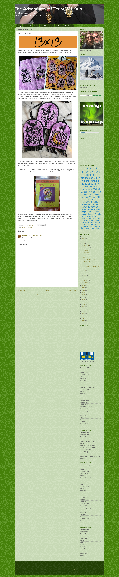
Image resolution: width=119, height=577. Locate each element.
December (86, 245)
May (84, 273)
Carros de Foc (87, 220)
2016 (83, 299)
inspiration (86, 212)
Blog (19, 26)
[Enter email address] (86, 95)
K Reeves (25, 235)
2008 (83, 318)
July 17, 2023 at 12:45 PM (35, 235)
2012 (83, 309)
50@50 (96, 189)
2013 (83, 306)
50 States (59, 26)
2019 (83, 292)
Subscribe (97, 95)
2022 (83, 285)
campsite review (95, 230)
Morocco (85, 226)
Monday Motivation (90, 224)
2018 (83, 295)
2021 (83, 287)
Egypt (96, 220)
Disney (90, 214)
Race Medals (69, 26)
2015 (83, 302)
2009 (83, 316)
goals (91, 226)
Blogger (76, 569)
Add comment (23, 244)
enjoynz (65, 569)
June (84, 270)
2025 (83, 238)
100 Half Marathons (47, 26)
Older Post (72, 290)
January (85, 282)
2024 (83, 241)
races (88, 168)
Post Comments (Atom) (31, 294)
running (95, 181)
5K (90, 194)
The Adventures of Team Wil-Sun (48, 8)
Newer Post (22, 290)
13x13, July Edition (88, 264)
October (85, 250)
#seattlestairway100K (90, 216)
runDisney (87, 183)
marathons (86, 189)
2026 (83, 236)
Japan (83, 214)
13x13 (23, 227)
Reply (23, 240)
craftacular (29, 227)
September (86, 252)
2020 (83, 290)
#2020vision (95, 222)
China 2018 (86, 222)
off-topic (97, 214)
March (85, 277)
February (86, 280)
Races (36, 26)
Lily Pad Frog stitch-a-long (90, 261)
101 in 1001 (27, 26)
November (86, 247)
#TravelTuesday (90, 202)
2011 (83, 311)
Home (47, 290)
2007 (83, 320)
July (84, 257)
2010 (83, 313)
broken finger (95, 228)
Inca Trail (96, 212)
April (84, 275)
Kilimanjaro (93, 207)
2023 (83, 243)
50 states (85, 192)
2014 (83, 304)
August (85, 255)
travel (90, 199)
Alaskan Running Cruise (91, 218)
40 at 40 (94, 186)
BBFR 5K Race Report (89, 259)
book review (85, 230)
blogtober (85, 209)
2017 (83, 297)
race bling (95, 209)
